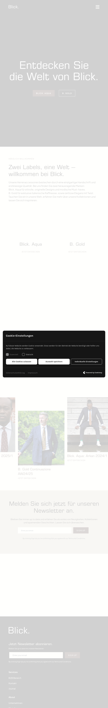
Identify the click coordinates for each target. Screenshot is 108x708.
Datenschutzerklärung (15, 373)
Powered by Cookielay (92, 372)
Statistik (27, 354)
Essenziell (12, 354)
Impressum (33, 373)
